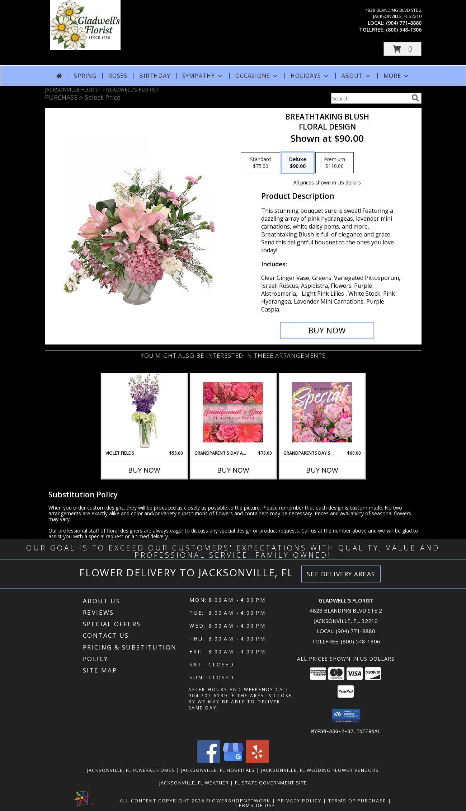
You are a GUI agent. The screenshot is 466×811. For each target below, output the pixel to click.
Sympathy (202, 76)
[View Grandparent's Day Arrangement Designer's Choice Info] (233, 412)
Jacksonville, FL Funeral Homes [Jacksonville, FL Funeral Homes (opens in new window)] (131, 770)
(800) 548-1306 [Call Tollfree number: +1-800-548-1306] (360, 641)
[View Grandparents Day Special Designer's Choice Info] (322, 412)
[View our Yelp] (257, 761)
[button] (402, 49)
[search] (415, 98)
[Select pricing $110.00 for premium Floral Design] (334, 163)
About (357, 76)
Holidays (310, 76)
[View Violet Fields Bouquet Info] (144, 412)
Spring (85, 76)
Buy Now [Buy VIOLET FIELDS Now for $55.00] (144, 470)
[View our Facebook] (208, 761)
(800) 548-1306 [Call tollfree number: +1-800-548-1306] (404, 29)
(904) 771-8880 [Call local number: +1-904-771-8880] (404, 22)
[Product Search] (369, 98)
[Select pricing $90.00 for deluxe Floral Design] (298, 163)
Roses (117, 76)
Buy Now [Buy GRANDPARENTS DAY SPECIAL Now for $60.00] (322, 470)
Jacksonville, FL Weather (194, 782)
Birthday (154, 76)
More (396, 76)
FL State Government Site (271, 782)
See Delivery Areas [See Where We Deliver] (341, 574)
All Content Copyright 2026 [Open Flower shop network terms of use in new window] (162, 800)
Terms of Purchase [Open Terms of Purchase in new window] (357, 800)
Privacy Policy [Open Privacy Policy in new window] (299, 800)
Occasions (257, 76)
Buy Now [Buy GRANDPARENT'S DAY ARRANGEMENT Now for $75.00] (233, 470)
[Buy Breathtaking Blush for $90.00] (327, 330)
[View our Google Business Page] (233, 761)
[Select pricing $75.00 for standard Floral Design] (260, 163)
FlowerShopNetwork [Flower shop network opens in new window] (238, 800)
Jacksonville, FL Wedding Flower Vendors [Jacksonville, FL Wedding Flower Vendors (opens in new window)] (320, 770)
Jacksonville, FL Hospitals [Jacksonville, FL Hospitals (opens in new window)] (218, 770)
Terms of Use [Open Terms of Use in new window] (256, 805)
